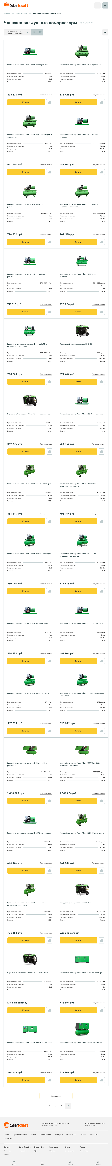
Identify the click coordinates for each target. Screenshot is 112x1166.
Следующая (68, 1106)
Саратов (52, 1151)
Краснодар (53, 1147)
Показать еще (56, 1096)
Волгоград (84, 1151)
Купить (25, 102)
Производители (20, 1134)
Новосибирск (24, 1151)
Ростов (82, 1147)
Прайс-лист (71, 1134)
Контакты (8, 1138)
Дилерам (59, 1134)
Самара (7, 1147)
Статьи (6, 1134)
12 (62, 1105)
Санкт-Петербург (25, 1147)
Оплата (83, 1134)
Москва (6, 1155)
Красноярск (69, 1151)
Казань (67, 1147)
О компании (45, 1134)
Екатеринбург (39, 1147)
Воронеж (7, 1151)
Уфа (35, 1151)
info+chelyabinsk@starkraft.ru (95, 1123)
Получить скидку (46, 95)
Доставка (94, 1134)
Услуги (33, 1134)
